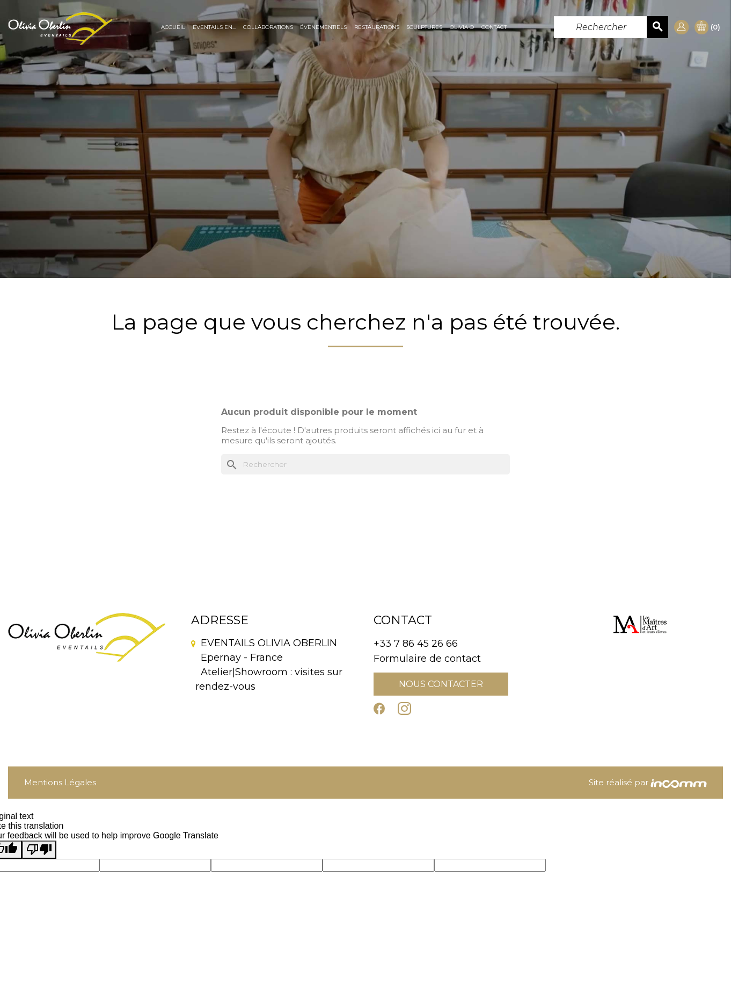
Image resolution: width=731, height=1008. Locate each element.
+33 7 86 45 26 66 (416, 643)
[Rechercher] (611, 27)
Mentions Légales (60, 782)
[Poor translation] (39, 850)
